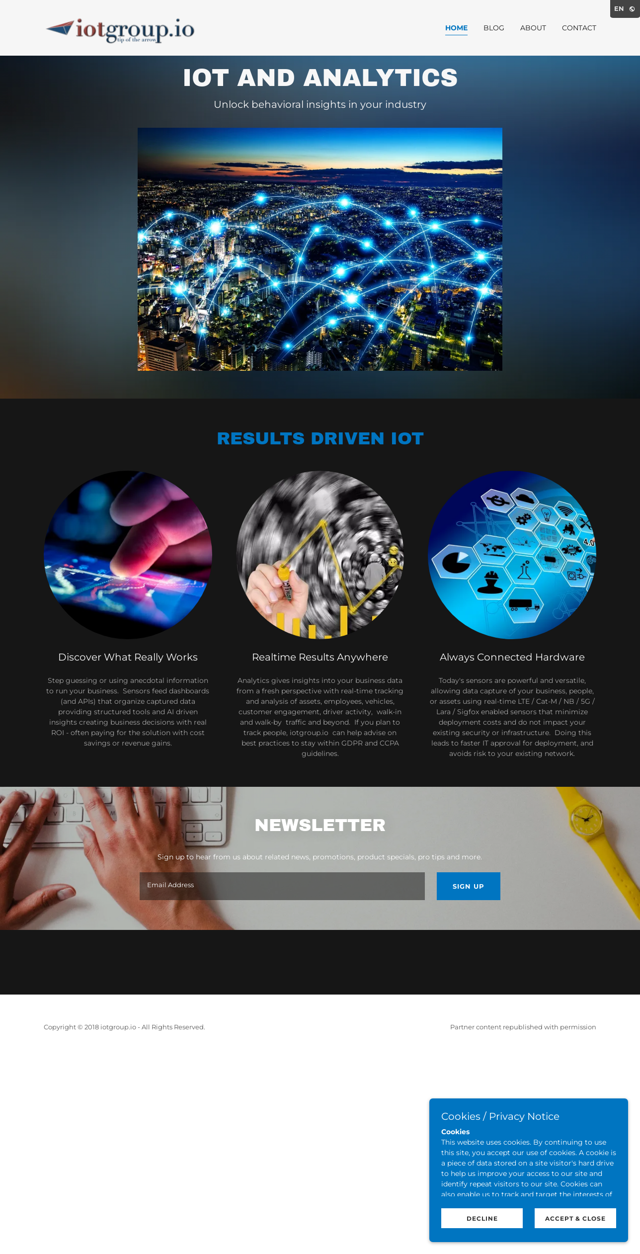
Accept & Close (575, 1218)
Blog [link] (493, 27)
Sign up (468, 886)
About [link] (533, 27)
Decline (482, 1218)
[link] (127, 27)
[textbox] (282, 886)
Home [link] (456, 27)
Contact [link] (579, 27)
